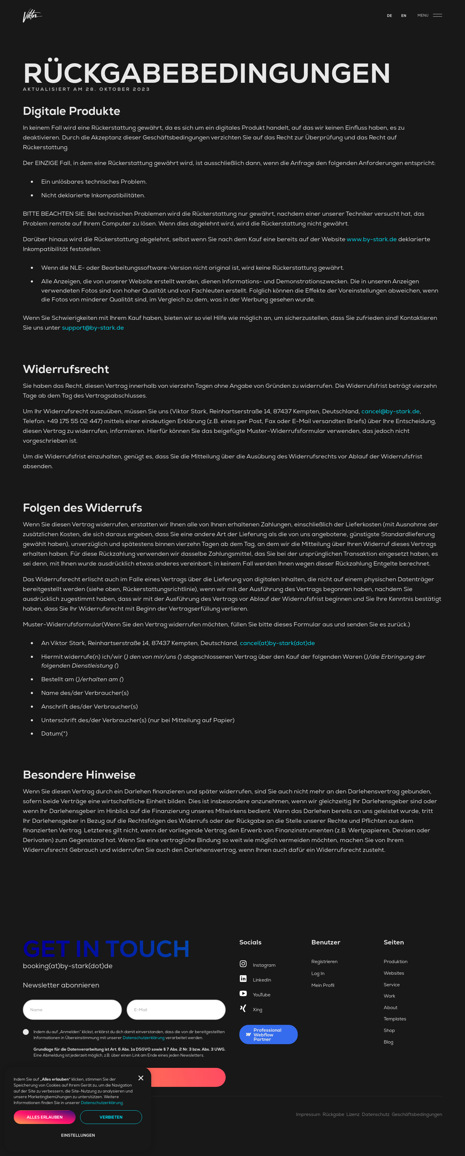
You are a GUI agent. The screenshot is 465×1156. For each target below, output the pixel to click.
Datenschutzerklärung (102, 1102)
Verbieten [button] (111, 1117)
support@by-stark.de (93, 327)
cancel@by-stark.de (391, 411)
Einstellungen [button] (78, 1135)
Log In (317, 973)
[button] (141, 1078)
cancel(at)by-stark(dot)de (277, 643)
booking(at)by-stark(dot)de (68, 965)
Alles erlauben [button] (45, 1117)
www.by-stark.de (372, 239)
